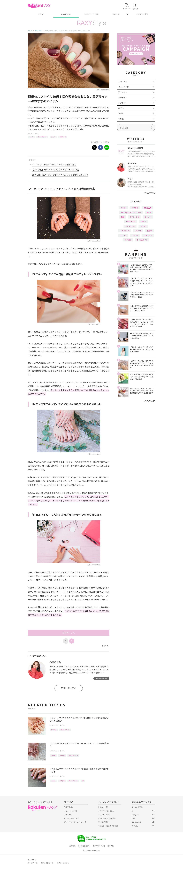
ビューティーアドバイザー (74, 822)
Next (105, 645)
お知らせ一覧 (103, 807)
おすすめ (53, 730)
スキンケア (122, 81)
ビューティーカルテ (71, 818)
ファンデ (135, 235)
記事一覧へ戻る (68, 688)
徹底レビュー (130, 221)
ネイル (37, 133)
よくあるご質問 (142, 14)
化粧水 (149, 231)
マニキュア (62, 137)
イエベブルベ (124, 231)
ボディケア (122, 97)
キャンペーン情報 (91, 14)
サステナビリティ (63, 863)
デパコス (123, 235)
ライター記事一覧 (101, 678)
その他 (121, 119)
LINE (133, 818)
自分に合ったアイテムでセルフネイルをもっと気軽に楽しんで (60, 174)
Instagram (135, 815)
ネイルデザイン (42, 137)
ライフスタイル (142, 240)
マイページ (68, 815)
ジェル (53, 137)
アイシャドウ (134, 217)
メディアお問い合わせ (106, 811)
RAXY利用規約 (103, 822)
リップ (143, 221)
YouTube (135, 826)
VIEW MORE (149, 192)
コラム (121, 113)
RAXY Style (66, 14)
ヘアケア (121, 102)
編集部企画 (147, 208)
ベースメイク (123, 86)
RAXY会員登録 (137, 807)
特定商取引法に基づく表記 (108, 826)
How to (31, 137)
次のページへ (69, 632)
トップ (40, 14)
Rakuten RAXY (39, 6)
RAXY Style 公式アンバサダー (131, 212)
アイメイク (122, 92)
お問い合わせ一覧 (47, 863)
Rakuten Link (136, 822)
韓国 (122, 217)
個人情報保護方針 (84, 846)
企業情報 (72, 846)
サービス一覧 (32, 863)
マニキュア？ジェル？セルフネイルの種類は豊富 (54, 164)
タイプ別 (128, 240)
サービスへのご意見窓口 (107, 818)
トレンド (148, 217)
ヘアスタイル (130, 226)
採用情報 (111, 846)
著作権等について (99, 846)
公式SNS (116, 14)
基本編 (149, 212)
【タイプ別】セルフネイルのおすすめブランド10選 (55, 169)
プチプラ (143, 226)
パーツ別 (138, 231)
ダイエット (148, 235)
